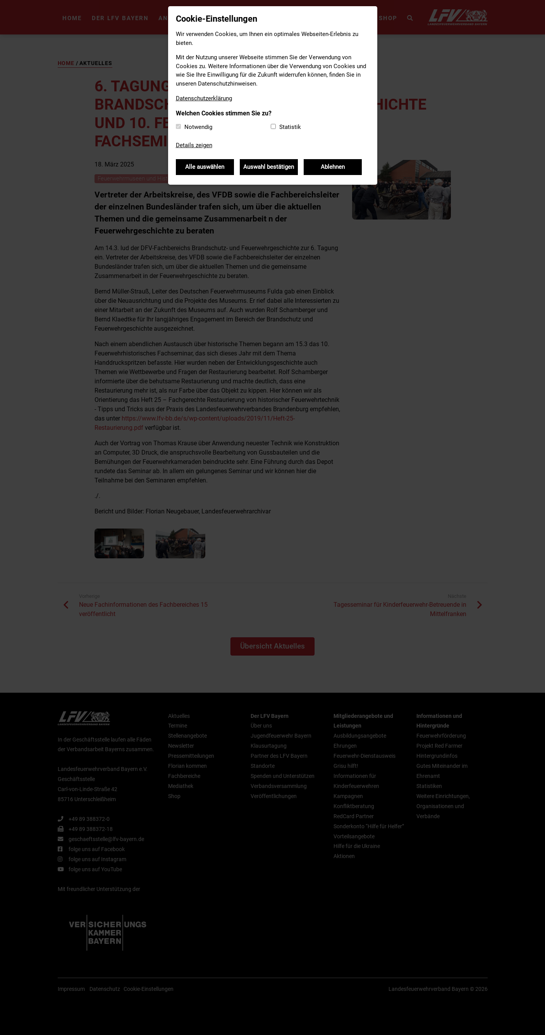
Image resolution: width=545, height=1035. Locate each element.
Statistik (290, 127)
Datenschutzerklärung (204, 98)
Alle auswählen (204, 166)
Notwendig (198, 127)
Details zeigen (194, 145)
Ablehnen (333, 166)
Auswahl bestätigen (268, 166)
